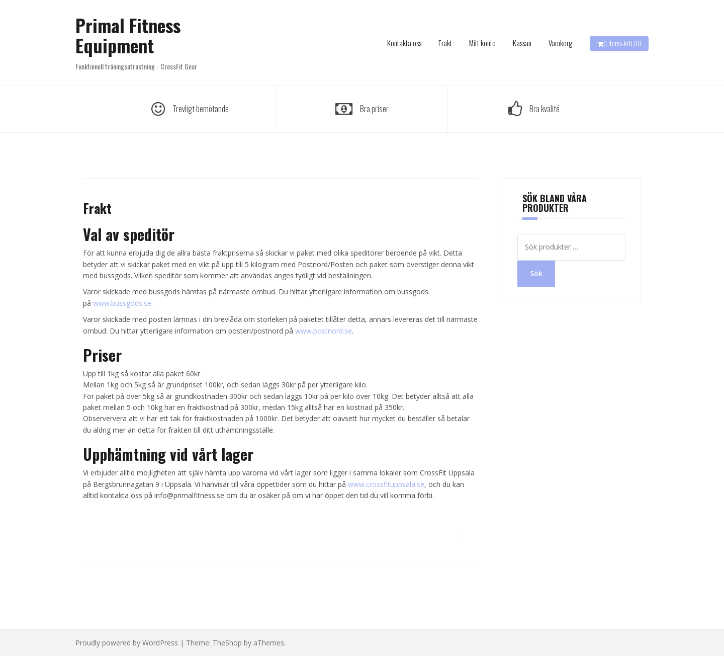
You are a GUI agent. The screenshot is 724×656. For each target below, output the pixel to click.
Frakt (445, 42)
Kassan (522, 42)
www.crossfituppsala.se (386, 484)
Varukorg (561, 42)
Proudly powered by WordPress (126, 642)
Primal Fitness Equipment (127, 35)
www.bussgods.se (122, 303)
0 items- (622, 43)
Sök (536, 273)
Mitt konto (482, 42)
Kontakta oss (404, 42)
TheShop (227, 642)
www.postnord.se (323, 331)
